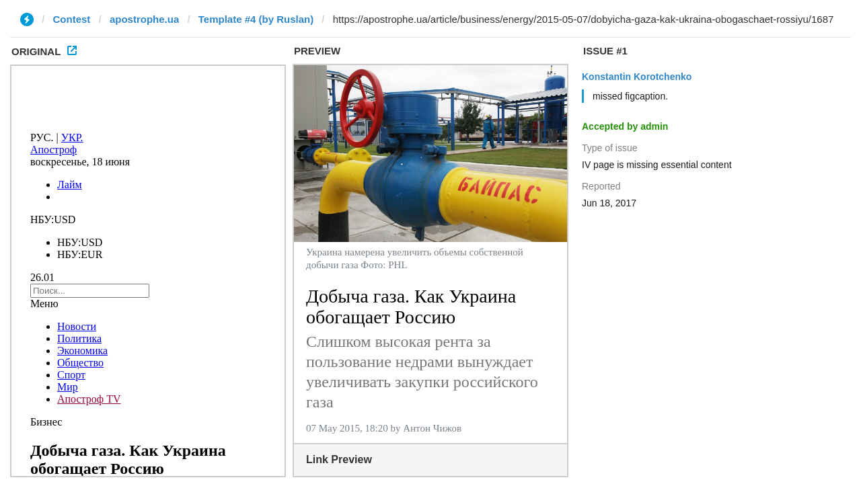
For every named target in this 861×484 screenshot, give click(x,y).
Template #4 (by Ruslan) (255, 19)
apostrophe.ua (144, 19)
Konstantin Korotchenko (636, 76)
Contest (72, 19)
